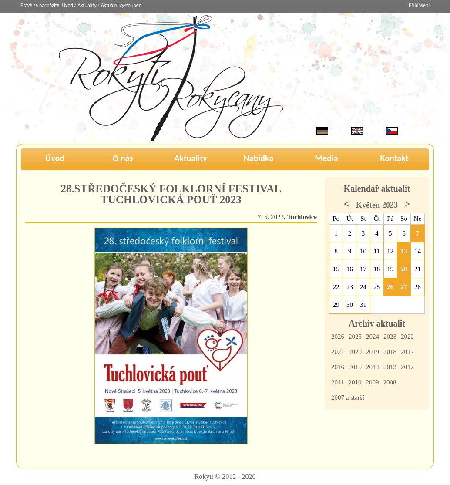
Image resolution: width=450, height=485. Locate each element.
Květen (368, 205)
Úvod (68, 5)
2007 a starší (347, 397)
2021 (337, 351)
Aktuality (86, 5)
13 (404, 251)
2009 (372, 382)
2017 (407, 351)
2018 (389, 351)
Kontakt (394, 158)
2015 (355, 367)
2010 (354, 382)
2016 (337, 367)
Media (326, 158)
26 (390, 286)
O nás (123, 158)
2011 (337, 382)
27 (404, 286)
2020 (355, 351)
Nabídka (259, 158)
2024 (372, 336)
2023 (389, 336)
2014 (372, 367)
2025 (355, 336)
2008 (389, 382)
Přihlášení (419, 5)
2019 (372, 351)
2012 (407, 367)
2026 (337, 336)
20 (404, 269)
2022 (407, 336)
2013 (389, 367)
